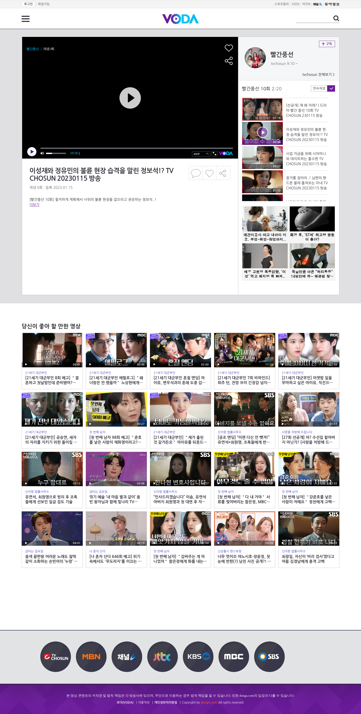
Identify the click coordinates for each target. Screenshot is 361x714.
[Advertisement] (130, 227)
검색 (336, 18)
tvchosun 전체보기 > (318, 74)
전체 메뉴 (26, 19)
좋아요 (209, 173)
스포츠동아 (281, 4)
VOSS (296, 4)
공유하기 (223, 173)
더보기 (34, 204)
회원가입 (43, 4)
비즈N (306, 4)
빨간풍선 (282, 55)
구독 (327, 44)
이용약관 (144, 702)
